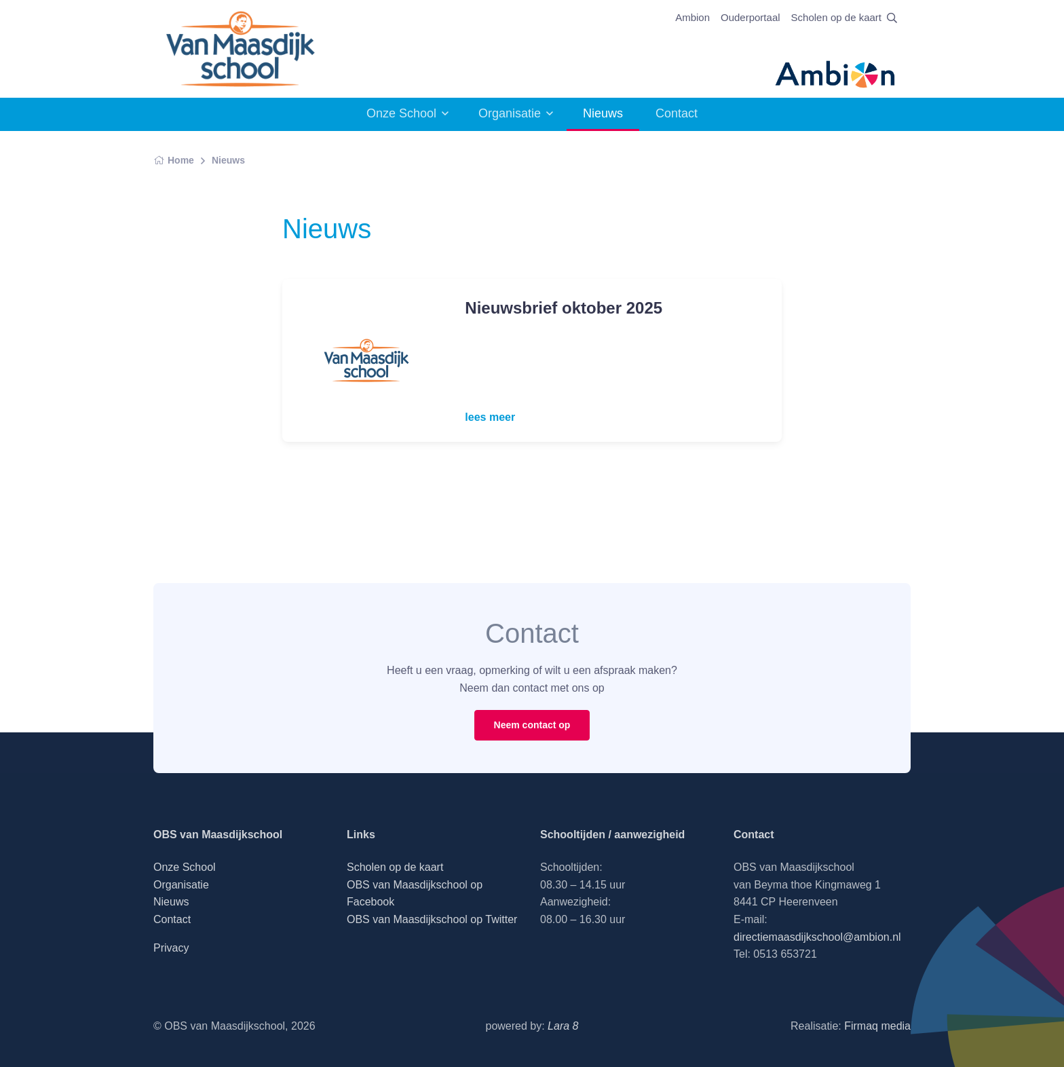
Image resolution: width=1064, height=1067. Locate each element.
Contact (677, 113)
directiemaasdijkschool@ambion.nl (817, 937)
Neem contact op (532, 724)
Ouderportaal (750, 17)
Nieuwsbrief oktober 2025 (563, 308)
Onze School (401, 113)
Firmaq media (877, 1026)
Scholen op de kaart (836, 17)
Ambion (692, 17)
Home (173, 160)
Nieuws (228, 160)
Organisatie (509, 113)
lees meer (490, 417)
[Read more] (365, 360)
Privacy (171, 948)
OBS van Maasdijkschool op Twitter (432, 919)
